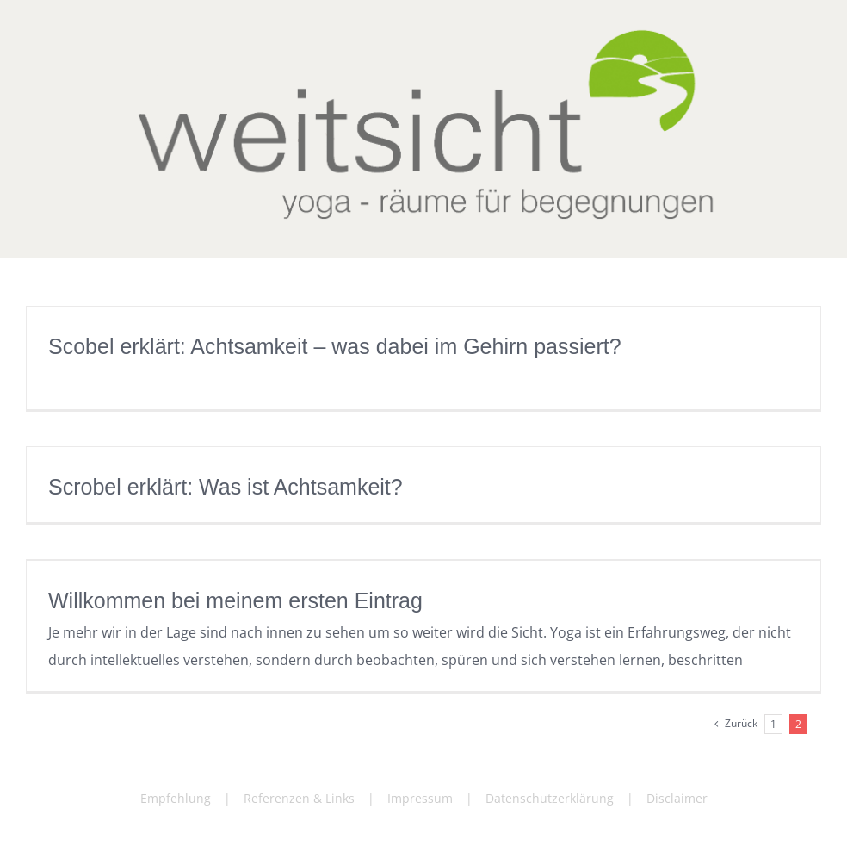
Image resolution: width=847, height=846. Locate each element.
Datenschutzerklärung (549, 798)
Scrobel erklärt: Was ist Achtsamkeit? (225, 487)
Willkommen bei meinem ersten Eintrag (235, 600)
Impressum (420, 798)
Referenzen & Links (299, 798)
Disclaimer (677, 798)
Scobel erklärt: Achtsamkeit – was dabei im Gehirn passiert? (334, 346)
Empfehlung (175, 798)
